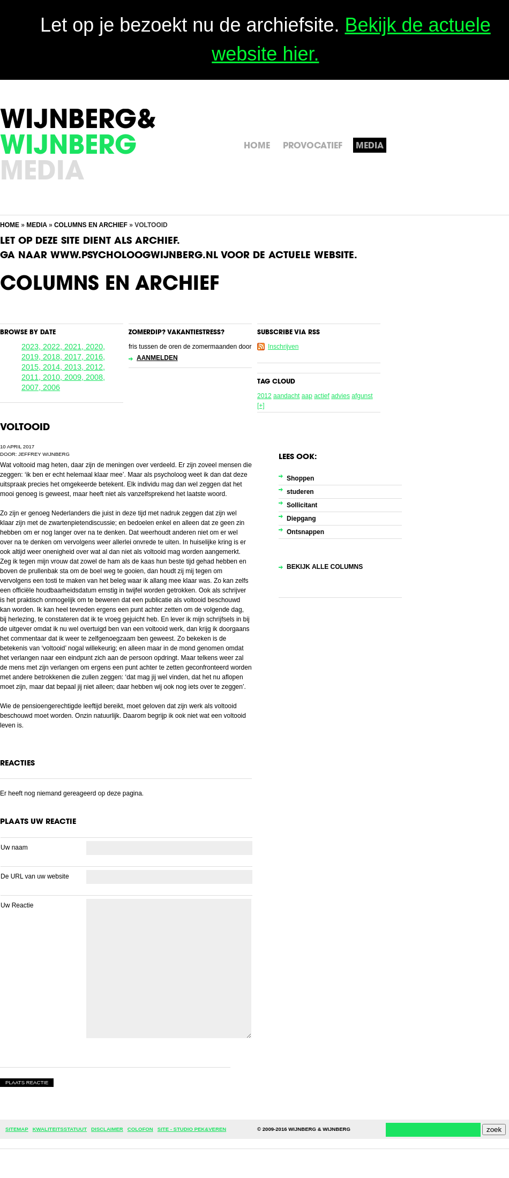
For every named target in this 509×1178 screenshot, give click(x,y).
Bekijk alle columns (325, 567)
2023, (32, 346)
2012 (264, 396)
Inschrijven (283, 346)
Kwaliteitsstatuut (60, 1129)
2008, (95, 377)
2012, (95, 367)
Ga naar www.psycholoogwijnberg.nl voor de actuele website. (178, 256)
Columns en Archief (91, 225)
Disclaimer (107, 1129)
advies (340, 396)
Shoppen (300, 478)
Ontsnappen (305, 532)
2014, (53, 367)
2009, (75, 377)
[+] (261, 405)
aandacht (286, 396)
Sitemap (16, 1129)
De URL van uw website (35, 876)
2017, (75, 356)
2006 (51, 387)
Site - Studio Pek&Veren (192, 1129)
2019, (32, 356)
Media (36, 225)
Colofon (140, 1129)
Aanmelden (157, 358)
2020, (95, 346)
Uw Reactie (17, 905)
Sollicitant (302, 505)
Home (9, 225)
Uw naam (14, 847)
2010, (53, 377)
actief (322, 396)
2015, (32, 367)
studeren (300, 492)
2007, (32, 387)
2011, (32, 377)
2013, (75, 367)
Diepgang (301, 518)
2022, (53, 346)
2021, (75, 346)
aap (307, 396)
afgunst (361, 396)
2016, (95, 356)
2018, (53, 356)
